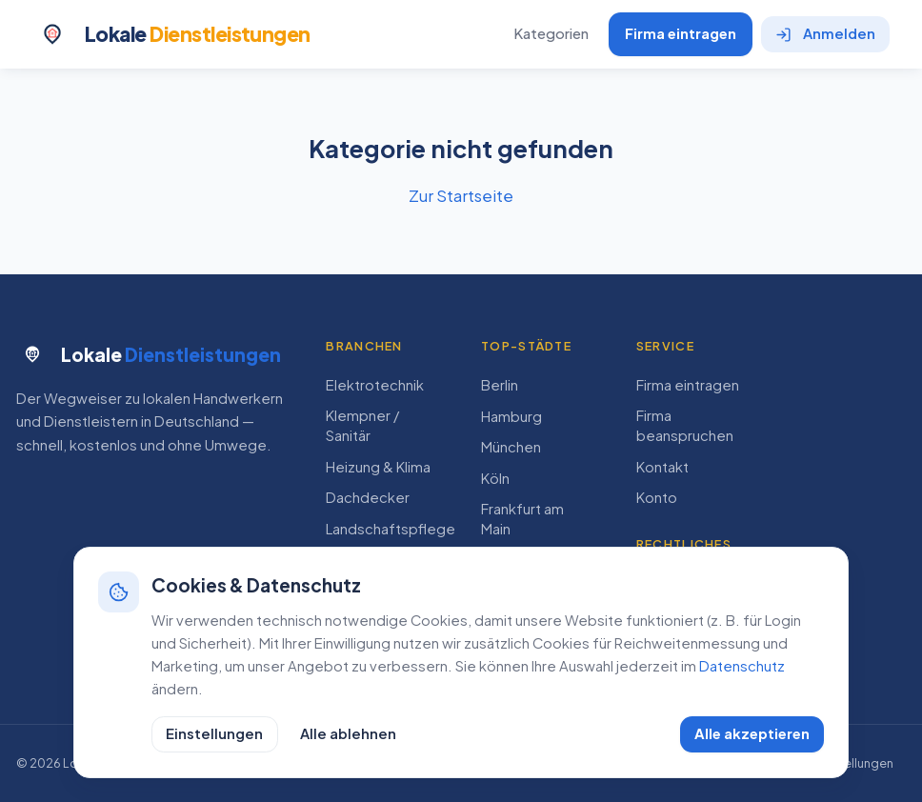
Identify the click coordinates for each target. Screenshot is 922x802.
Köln (495, 478)
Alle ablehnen (348, 733)
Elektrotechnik (375, 384)
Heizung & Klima (378, 466)
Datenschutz (742, 665)
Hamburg (511, 416)
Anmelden (825, 33)
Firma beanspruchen (684, 425)
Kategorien (551, 33)
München (511, 446)
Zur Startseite (461, 195)
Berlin (499, 384)
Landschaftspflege (390, 528)
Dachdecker (368, 497)
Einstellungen (214, 733)
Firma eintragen (680, 33)
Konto (656, 497)
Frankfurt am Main (522, 518)
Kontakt (662, 466)
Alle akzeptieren (752, 733)
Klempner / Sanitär (362, 425)
